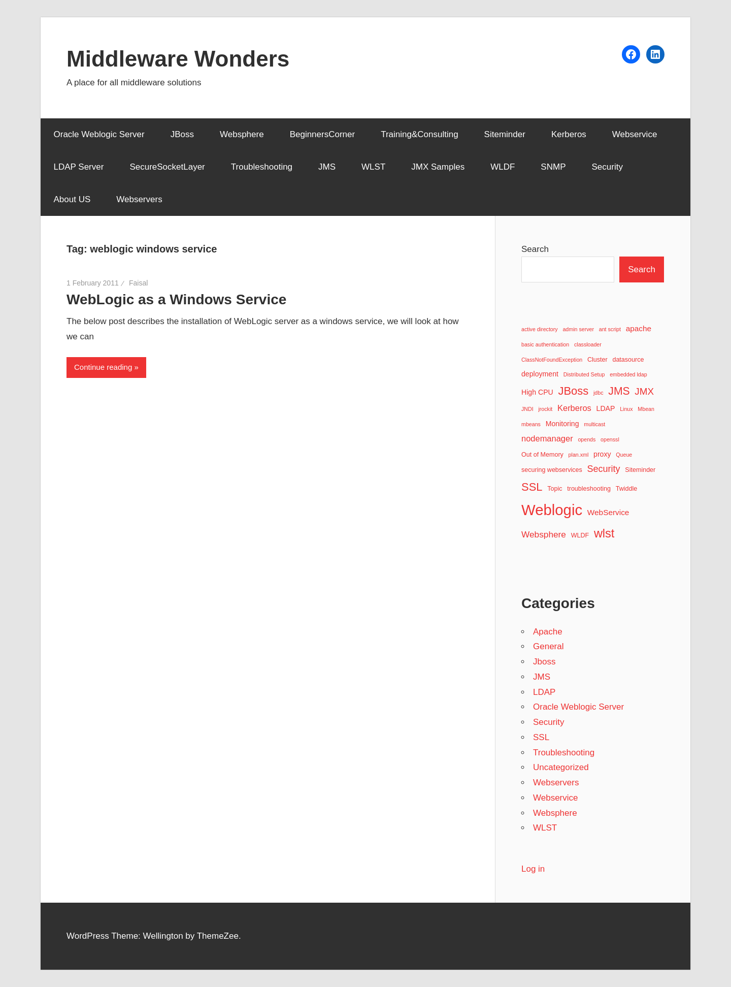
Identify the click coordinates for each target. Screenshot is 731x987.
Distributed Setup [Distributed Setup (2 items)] (584, 374)
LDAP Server (79, 167)
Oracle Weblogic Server (99, 134)
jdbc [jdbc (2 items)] (598, 393)
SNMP (553, 167)
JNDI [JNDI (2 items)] (527, 409)
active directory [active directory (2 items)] (539, 329)
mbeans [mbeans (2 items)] (531, 424)
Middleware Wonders (178, 58)
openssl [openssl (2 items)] (610, 439)
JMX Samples (437, 167)
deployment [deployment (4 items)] (539, 374)
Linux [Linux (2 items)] (626, 409)
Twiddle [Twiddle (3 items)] (627, 488)
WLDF (502, 167)
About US (72, 199)
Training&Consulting (419, 134)
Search (535, 249)
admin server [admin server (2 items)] (578, 329)
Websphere (242, 134)
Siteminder (504, 134)
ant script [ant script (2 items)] (610, 329)
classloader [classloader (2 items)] (588, 344)
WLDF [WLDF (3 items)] (580, 535)
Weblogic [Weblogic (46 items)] (551, 509)
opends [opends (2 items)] (586, 439)
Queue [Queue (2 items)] (624, 455)
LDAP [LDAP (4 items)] (605, 408)
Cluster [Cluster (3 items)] (597, 359)
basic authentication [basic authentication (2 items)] (545, 344)
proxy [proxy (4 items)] (602, 454)
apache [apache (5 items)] (638, 328)
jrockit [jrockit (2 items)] (545, 409)
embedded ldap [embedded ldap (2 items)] (628, 374)
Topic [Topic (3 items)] (554, 488)
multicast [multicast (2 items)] (594, 424)
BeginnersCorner (322, 134)
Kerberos (568, 134)
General (548, 646)
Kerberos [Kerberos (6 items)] (574, 407)
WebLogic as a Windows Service (176, 299)
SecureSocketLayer (167, 167)
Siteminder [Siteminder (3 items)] (640, 469)
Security (606, 167)
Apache (547, 631)
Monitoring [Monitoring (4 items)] (562, 424)
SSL (541, 737)
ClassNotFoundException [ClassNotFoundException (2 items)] (551, 360)
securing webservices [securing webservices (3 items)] (551, 469)
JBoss (182, 134)
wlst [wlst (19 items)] (604, 533)
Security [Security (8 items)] (603, 469)
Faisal (138, 283)
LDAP (544, 692)
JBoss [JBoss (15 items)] (573, 391)
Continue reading (103, 367)
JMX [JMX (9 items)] (644, 391)
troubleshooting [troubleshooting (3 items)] (589, 488)
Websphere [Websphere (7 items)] (543, 534)
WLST (373, 167)
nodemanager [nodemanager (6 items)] (547, 438)
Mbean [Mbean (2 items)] (646, 409)
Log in (533, 869)
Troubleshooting (261, 167)
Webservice (634, 134)
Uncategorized (561, 767)
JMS (327, 167)
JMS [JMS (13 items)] (618, 391)
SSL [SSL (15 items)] (532, 487)
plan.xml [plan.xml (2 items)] (579, 455)
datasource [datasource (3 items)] (628, 359)
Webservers (139, 199)
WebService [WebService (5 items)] (608, 512)
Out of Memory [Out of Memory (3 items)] (542, 454)
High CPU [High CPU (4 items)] (537, 392)
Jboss (544, 661)
